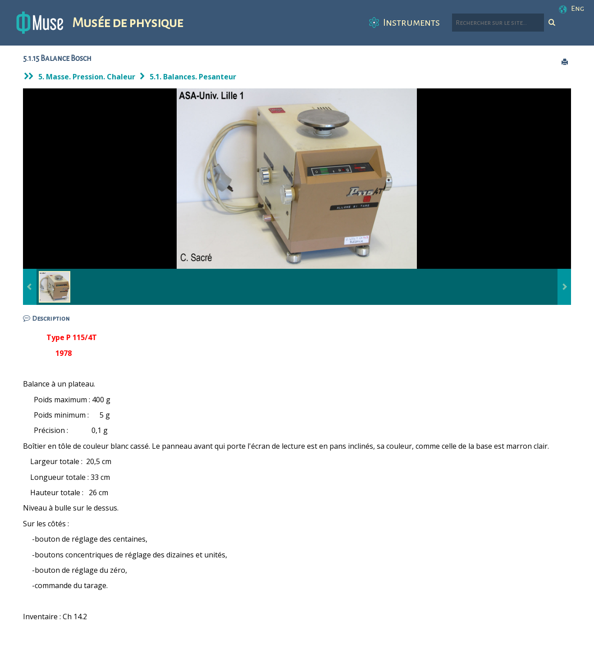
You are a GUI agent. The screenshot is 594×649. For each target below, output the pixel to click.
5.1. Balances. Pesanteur (193, 77)
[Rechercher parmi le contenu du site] (498, 23)
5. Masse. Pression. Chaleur (86, 77)
